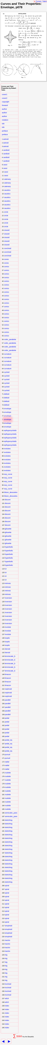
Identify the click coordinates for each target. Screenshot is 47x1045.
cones (6, 259)
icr (6, 569)
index (7, 1006)
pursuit (7, 754)
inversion (8, 598)
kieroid (7, 649)
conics (6, 267)
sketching (8, 820)
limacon (8, 674)
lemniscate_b (10, 656)
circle (6, 212)
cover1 (4, 94)
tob (3, 124)
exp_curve (8, 474)
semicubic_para (11, 813)
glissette (8, 529)
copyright (5, 102)
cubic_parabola (10, 339)
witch (7, 998)
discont (7, 500)
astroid (5, 139)
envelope (7, 409)
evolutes (7, 449)
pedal (7, 718)
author (4, 109)
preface (5, 131)
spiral (7, 886)
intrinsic (8, 583)
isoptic (7, 638)
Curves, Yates (41, 1)
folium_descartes (10, 492)
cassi (5, 165)
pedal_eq (8, 740)
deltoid (6, 394)
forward (5, 105)
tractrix (7, 940)
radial (7, 762)
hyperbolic (9, 547)
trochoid (8, 984)
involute (8, 627)
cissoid (6, 230)
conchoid (7, 248)
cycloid (6, 372)
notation (5, 120)
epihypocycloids (10, 430)
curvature (7, 354)
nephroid (8, 689)
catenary (7, 179)
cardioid (6, 150)
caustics (7, 190)
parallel (8, 700)
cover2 (4, 98)
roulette (8, 773)
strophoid (8, 926)
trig (6, 955)
